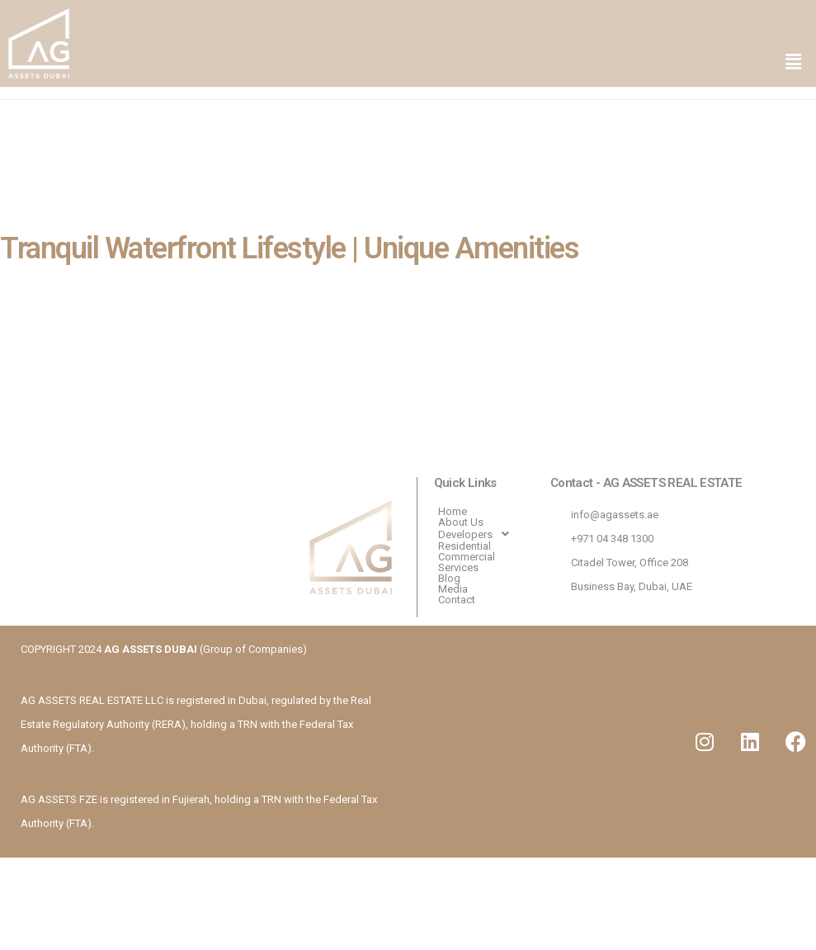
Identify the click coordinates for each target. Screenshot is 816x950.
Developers (478, 534)
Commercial (466, 556)
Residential (464, 546)
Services (458, 567)
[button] (794, 62)
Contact (456, 599)
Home (452, 511)
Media (453, 589)
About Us (460, 522)
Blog (449, 578)
